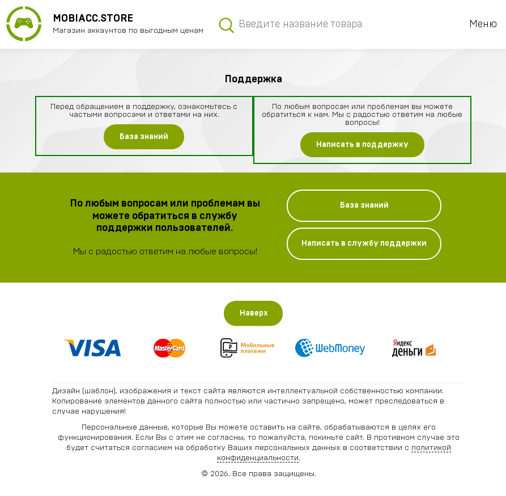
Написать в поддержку (362, 145)
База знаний (144, 137)
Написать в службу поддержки (364, 243)
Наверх (254, 313)
